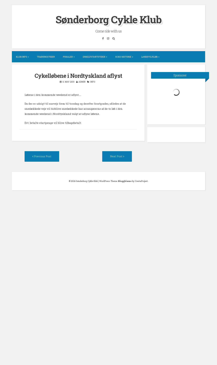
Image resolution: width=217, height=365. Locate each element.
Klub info (21, 56)
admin (81, 81)
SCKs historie (123, 56)
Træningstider (46, 56)
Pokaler (68, 56)
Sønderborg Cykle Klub (109, 19)
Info (92, 81)
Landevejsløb (149, 56)
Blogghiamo (125, 181)
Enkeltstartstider (94, 56)
